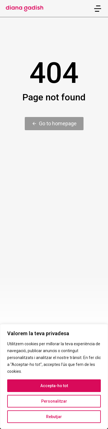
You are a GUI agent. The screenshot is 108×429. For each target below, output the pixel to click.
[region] (54, 376)
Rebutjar (54, 416)
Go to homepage (54, 123)
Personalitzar (54, 401)
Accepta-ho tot (54, 385)
